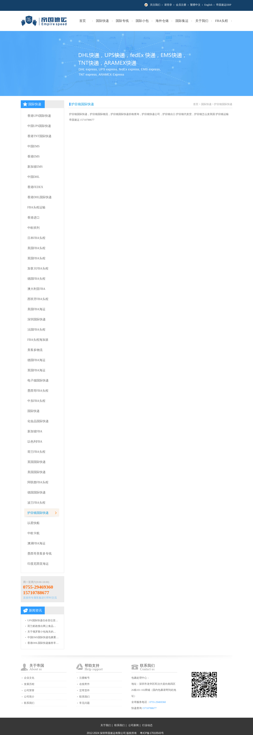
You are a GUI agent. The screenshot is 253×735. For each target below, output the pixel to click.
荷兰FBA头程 (36, 451)
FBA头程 (221, 21)
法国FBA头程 (36, 329)
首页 (82, 21)
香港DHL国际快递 (39, 197)
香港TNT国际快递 (39, 136)
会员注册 (181, 4)
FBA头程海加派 (37, 339)
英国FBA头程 (36, 258)
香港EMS (33, 156)
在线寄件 (84, 684)
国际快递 (102, 21)
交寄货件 (84, 690)
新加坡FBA (34, 431)
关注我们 (155, 4)
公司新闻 (133, 725)
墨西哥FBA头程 (37, 390)
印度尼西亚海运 (38, 563)
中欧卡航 (33, 533)
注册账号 (84, 677)
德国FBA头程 (36, 278)
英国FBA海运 (36, 370)
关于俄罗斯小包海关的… (41, 631)
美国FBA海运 (36, 309)
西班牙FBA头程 (37, 299)
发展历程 (29, 684)
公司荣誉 (29, 690)
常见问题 (84, 702)
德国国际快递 (36, 492)
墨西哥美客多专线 (39, 553)
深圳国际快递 (36, 319)
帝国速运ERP (223, 4)
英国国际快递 (36, 462)
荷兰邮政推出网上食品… (41, 626)
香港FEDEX (35, 187)
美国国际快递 (36, 472)
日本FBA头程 (36, 238)
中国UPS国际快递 (39, 126)
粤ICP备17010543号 (152, 733)
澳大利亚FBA (36, 288)
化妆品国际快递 (38, 421)
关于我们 (201, 21)
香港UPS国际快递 (39, 115)
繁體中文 (195, 4)
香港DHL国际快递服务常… (43, 642)
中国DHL (33, 176)
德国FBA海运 (36, 360)
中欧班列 (33, 227)
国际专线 (122, 21)
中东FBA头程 (36, 400)
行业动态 (147, 725)
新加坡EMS (35, 166)
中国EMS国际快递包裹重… (43, 637)
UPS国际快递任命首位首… (42, 620)
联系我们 (29, 702)
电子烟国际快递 (38, 380)
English (208, 4)
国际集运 (181, 21)
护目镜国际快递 (38, 512)
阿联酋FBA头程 (37, 482)
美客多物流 (35, 350)
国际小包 (142, 21)
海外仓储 (162, 21)
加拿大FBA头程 (37, 268)
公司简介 (29, 696)
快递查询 (136, 708)
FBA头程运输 (36, 207)
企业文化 (29, 677)
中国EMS (33, 146)
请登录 (168, 4)
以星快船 (33, 523)
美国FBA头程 (36, 248)
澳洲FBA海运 (36, 543)
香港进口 (33, 217)
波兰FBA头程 (36, 502)
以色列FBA (34, 441)
